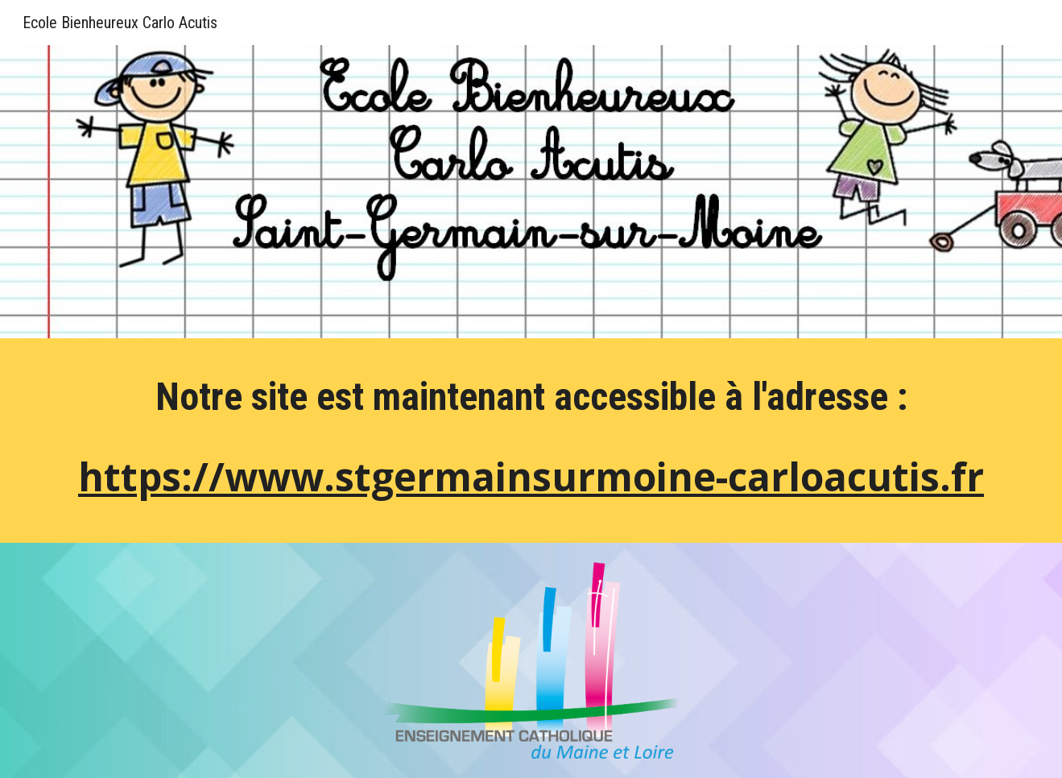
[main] (530, 444)
